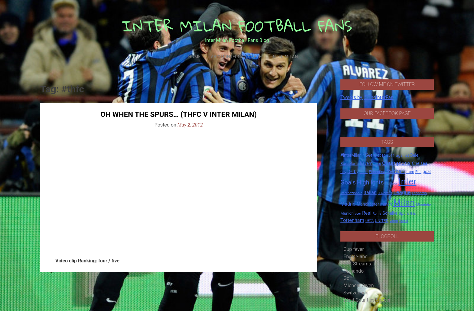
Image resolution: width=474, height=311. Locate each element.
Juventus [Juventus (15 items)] (385, 193)
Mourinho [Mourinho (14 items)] (423, 204)
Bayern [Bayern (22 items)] (366, 163)
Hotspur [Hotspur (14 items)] (391, 183)
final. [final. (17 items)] (363, 171)
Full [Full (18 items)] (418, 171)
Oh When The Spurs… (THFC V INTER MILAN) (178, 114)
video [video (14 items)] (394, 221)
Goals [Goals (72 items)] (348, 182)
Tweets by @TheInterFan (367, 97)
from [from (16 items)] (410, 172)
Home (194, 56)
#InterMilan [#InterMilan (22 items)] (351, 155)
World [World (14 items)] (403, 221)
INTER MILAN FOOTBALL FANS (237, 25)
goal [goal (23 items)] (427, 171)
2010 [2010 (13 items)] (381, 156)
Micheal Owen (358, 285)
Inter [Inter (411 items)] (408, 181)
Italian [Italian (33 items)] (370, 192)
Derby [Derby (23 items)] (353, 171)
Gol (347, 278)
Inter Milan (284, 56)
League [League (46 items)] (402, 192)
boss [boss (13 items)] (377, 164)
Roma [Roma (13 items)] (377, 214)
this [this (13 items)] (413, 214)
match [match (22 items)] (386, 204)
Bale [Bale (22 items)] (414, 155)
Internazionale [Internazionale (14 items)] (351, 193)
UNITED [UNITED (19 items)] (381, 220)
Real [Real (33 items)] (367, 213)
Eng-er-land (355, 256)
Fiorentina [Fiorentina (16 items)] (377, 172)
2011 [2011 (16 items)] (390, 155)
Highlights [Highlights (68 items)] (370, 182)
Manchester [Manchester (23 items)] (368, 204)
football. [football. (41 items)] (395, 171)
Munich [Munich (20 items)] (347, 213)
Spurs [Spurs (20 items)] (404, 213)
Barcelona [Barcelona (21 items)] (349, 163)
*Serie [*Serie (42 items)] (369, 155)
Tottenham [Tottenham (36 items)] (352, 220)
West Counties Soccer (367, 300)
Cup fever (353, 249)
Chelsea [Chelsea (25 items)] (419, 163)
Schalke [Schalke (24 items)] (390, 213)
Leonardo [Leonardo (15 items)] (419, 193)
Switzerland (355, 293)
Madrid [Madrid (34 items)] (348, 204)
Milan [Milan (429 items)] (404, 202)
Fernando (353, 271)
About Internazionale (236, 56)
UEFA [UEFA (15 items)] (369, 221)
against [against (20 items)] (402, 155)
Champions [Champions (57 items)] (396, 163)
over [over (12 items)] (358, 214)
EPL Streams (357, 264)
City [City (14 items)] (343, 172)
